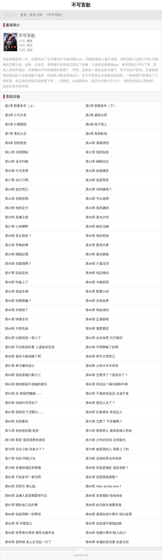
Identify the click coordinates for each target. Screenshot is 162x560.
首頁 (23, 15)
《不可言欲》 (54, 15)
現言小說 (35, 15)
